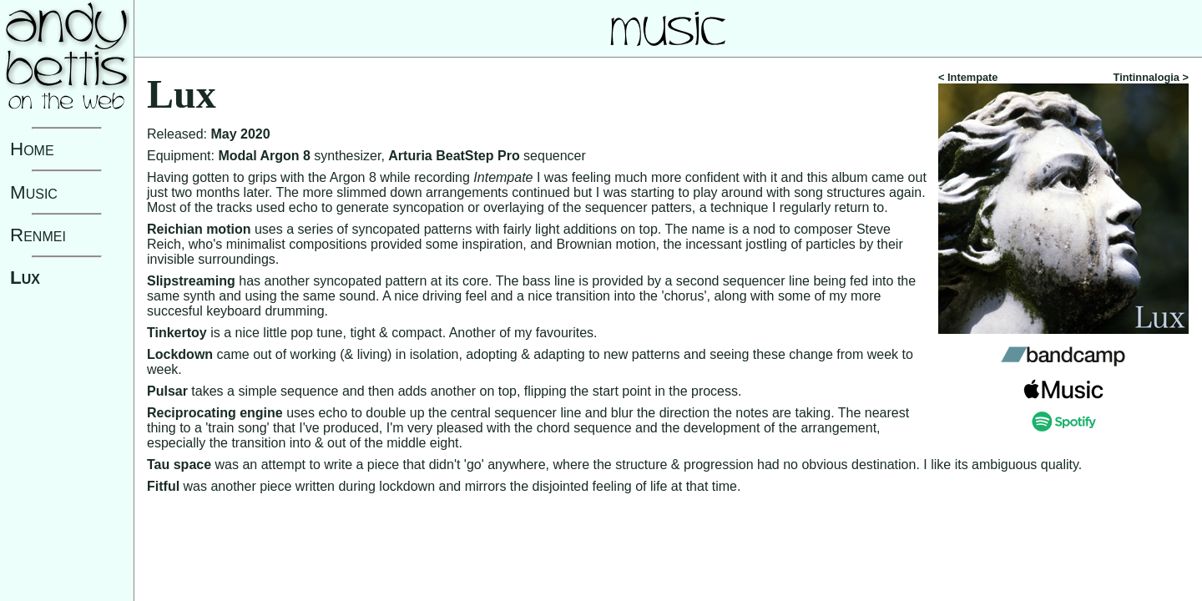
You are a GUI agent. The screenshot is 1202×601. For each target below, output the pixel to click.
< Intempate (967, 77)
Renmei (38, 235)
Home (32, 149)
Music (34, 192)
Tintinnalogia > (1151, 77)
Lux (25, 277)
